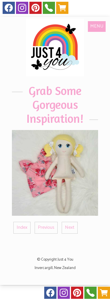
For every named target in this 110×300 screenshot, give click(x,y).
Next (69, 227)
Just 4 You (65, 259)
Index (22, 227)
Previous (46, 227)
